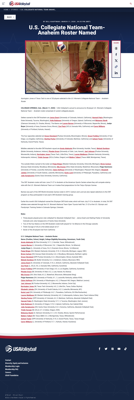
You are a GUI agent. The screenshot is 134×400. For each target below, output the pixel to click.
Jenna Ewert (54, 118)
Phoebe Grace (54, 151)
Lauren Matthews (81, 154)
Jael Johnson (89, 151)
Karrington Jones (43, 154)
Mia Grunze (61, 167)
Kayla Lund (68, 173)
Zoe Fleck (62, 126)
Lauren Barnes (68, 123)
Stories (14, 10)
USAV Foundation (11, 375)
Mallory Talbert (75, 157)
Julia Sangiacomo (27, 176)
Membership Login (12, 366)
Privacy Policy (18, 395)
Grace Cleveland (50, 136)
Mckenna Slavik (101, 121)
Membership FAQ (11, 369)
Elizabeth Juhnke (27, 289)
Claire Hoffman (58, 170)
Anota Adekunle (66, 148)
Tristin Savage (43, 157)
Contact (8, 360)
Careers (8, 372)
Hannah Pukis (97, 118)
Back (9, 17)
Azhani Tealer (97, 139)
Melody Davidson (103, 148)
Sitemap (8, 395)
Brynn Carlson (105, 164)
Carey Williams (99, 126)
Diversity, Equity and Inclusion (16, 363)
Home (6, 10)
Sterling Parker (50, 139)
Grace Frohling (93, 136)
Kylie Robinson (55, 121)
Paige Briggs (57, 164)
